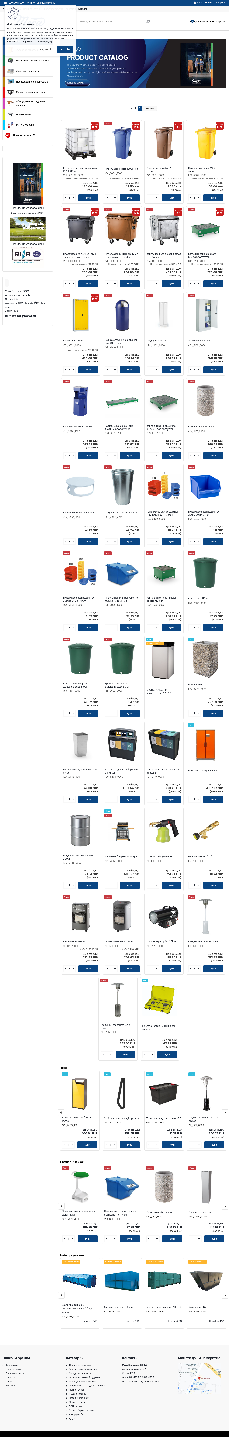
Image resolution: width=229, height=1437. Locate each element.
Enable (65, 49)
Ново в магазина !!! (20, 135)
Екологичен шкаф (73, 340)
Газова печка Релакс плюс (119, 941)
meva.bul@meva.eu (44, 2)
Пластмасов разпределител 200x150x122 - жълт (78, 599)
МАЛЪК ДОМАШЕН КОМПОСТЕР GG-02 (159, 692)
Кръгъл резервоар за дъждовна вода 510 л (117, 685)
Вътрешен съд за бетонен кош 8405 (80, 771)
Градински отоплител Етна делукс (203, 1119)
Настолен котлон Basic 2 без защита (158, 1027)
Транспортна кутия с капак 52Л (163, 1118)
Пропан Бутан (19, 114)
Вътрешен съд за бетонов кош (122, 512)
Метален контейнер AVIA (118, 1307)
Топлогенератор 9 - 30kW (161, 941)
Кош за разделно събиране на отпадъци (163, 771)
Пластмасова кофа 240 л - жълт (203, 169)
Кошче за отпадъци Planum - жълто (78, 1119)
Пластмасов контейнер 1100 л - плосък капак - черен (79, 255)
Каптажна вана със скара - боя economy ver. (203, 255)
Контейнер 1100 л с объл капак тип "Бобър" (164, 255)
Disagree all (45, 49)
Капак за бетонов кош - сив (78, 512)
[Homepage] (3, 9)
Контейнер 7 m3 (198, 1307)
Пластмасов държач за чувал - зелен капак (79, 1212)
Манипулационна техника (26, 92)
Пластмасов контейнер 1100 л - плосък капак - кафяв (121, 255)
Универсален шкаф (199, 340)
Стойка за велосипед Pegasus (121, 1118)
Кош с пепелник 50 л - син (78, 426)
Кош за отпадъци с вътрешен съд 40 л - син (121, 341)
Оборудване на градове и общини (26, 103)
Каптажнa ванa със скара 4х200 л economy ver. (161, 427)
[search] (148, 23)
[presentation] (61, 1295)
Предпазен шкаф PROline (202, 770)
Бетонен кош (195, 684)
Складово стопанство (23, 71)
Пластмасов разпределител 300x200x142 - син (203, 513)
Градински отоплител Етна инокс (115, 1026)
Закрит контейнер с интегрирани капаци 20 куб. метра (77, 1308)
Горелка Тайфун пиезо (159, 856)
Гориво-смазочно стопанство (28, 61)
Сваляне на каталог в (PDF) (28, 213)
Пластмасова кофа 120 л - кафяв (161, 169)
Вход (199, 2)
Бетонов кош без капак (201, 426)
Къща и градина (20, 125)
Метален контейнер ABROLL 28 (164, 1307)
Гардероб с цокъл (156, 340)
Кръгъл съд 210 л (198, 598)
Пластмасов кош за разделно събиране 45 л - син (121, 599)
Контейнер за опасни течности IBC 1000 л (80, 169)
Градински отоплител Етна (203, 941)
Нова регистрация (217, 2)
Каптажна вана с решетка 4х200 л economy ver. (119, 427)
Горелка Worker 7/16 (200, 856)
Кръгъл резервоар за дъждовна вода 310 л (75, 685)
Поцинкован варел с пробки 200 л (78, 857)
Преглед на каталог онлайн (28, 208)
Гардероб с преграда (200, 1211)
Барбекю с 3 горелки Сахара (121, 856)
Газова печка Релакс (74, 941)
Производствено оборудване (27, 82)
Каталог (82, 8)
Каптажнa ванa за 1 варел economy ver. (161, 599)
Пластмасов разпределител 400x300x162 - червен (162, 513)
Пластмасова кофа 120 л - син (122, 168)
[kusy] (69, 197)
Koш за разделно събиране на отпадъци (122, 771)
